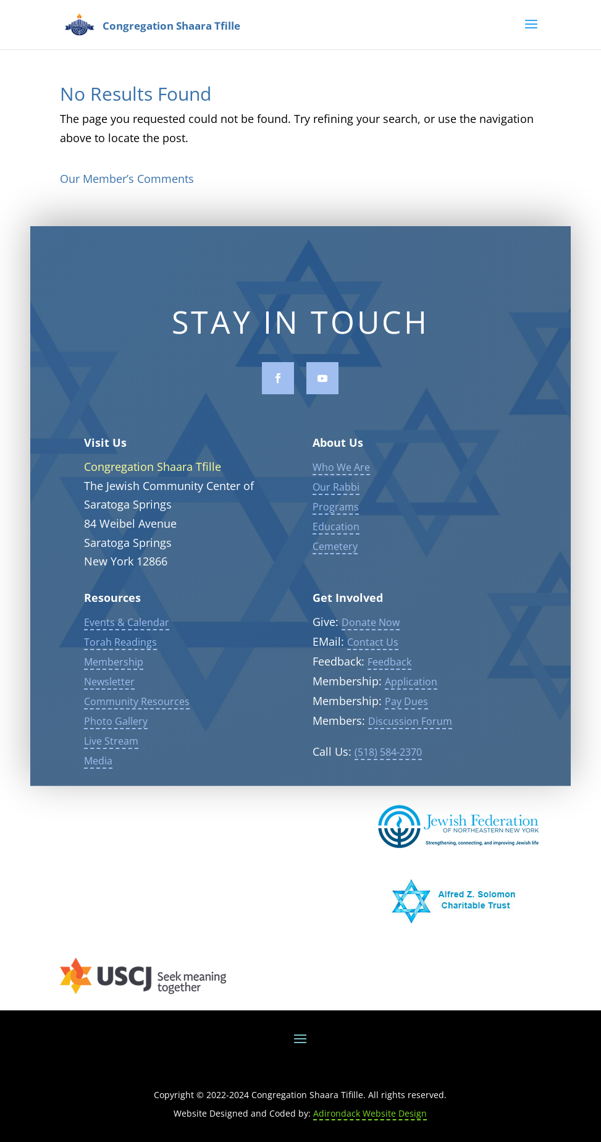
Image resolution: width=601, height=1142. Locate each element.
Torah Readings (120, 647)
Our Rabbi (336, 492)
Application (411, 686)
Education (336, 532)
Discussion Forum (410, 726)
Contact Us (372, 647)
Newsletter (109, 686)
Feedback (389, 667)
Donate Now (371, 627)
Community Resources (137, 706)
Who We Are (341, 473)
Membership (113, 667)
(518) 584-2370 (388, 757)
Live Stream (111, 746)
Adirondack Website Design (370, 1113)
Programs (336, 512)
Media (98, 765)
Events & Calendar (126, 627)
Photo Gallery (116, 726)
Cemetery (335, 552)
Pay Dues (406, 706)
